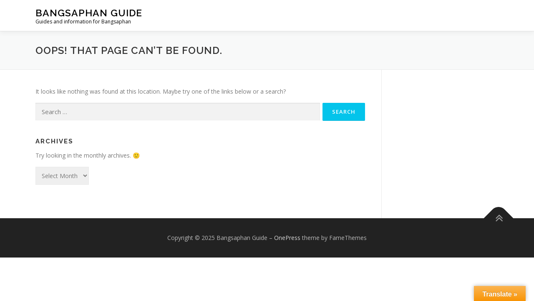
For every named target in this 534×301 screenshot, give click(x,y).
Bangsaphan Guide (88, 12)
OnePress (287, 238)
